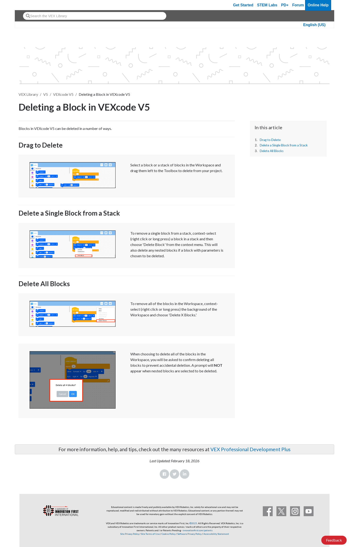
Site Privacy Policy (129, 533)
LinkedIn (184, 474)
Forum (298, 5)
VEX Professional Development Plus (250, 449)
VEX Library (28, 94)
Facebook (164, 474)
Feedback (334, 540)
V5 (45, 94)
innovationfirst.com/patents (198, 530)
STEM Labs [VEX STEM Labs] (267, 5)
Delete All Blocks (271, 151)
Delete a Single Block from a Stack (284, 145)
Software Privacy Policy (189, 533)
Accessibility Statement (216, 533)
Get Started (243, 5)
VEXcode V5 (63, 94)
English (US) (314, 25)
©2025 (193, 523)
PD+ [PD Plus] (285, 5)
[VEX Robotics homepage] (27, 5)
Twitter (174, 474)
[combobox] (94, 16)
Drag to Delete (270, 140)
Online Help (318, 5)
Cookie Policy (168, 533)
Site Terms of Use (150, 533)
